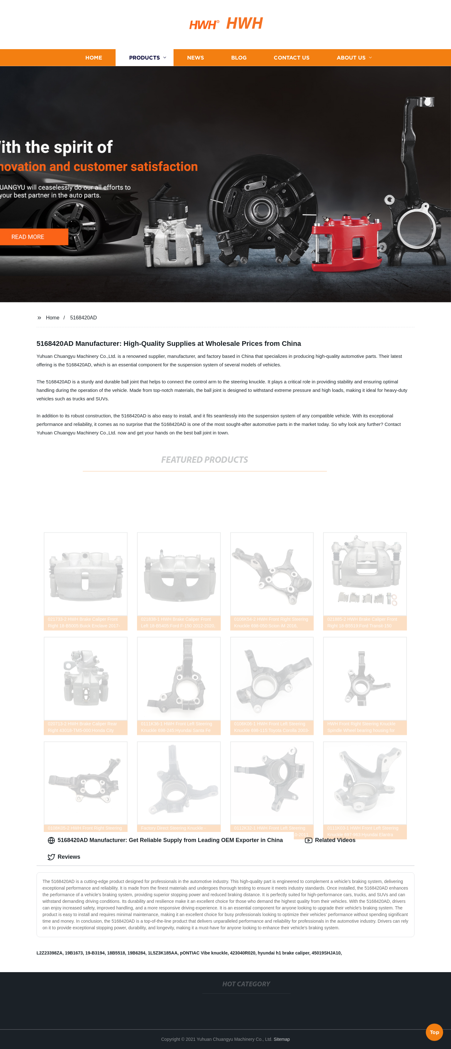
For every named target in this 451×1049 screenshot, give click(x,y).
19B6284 (137, 952)
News (195, 57)
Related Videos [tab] (330, 840)
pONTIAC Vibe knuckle (203, 952)
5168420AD (83, 317)
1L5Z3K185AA (162, 952)
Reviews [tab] (64, 857)
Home (93, 57)
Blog (239, 57)
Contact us (292, 57)
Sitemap (282, 1039)
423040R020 (242, 952)
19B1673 (74, 952)
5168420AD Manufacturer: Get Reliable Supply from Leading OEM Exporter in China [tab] (165, 840)
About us (351, 57)
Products (144, 57)
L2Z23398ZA (49, 952)
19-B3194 (95, 952)
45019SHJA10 (326, 952)
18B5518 (116, 952)
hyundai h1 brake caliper (283, 952)
